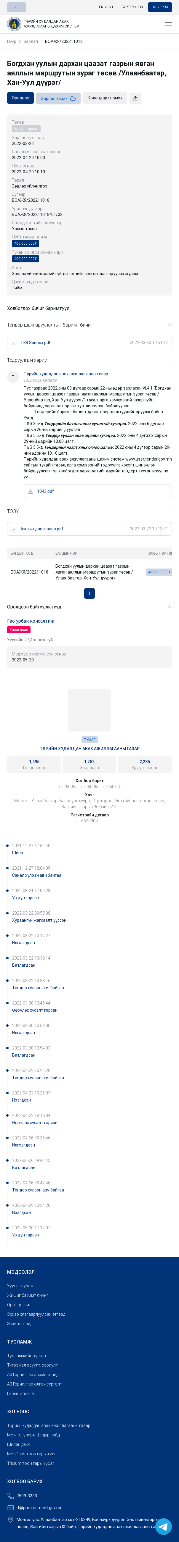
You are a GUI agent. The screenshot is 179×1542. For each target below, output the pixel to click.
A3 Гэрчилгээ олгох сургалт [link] (34, 1384)
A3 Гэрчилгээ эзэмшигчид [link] (32, 1374)
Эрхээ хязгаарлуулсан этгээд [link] (36, 1314)
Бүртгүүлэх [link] (132, 7)
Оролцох (20, 98)
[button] (16, 7)
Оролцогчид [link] (19, 1304)
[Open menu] (168, 23)
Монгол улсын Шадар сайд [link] (33, 1435)
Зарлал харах (58, 98)
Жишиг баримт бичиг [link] (27, 1295)
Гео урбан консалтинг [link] (31, 621)
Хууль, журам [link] (20, 1285)
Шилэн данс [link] (19, 1444)
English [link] (106, 7)
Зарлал (30, 41)
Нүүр (11, 41)
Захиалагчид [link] (19, 1323)
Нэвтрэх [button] (160, 7)
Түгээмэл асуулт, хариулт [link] (32, 1365)
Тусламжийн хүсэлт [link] (27, 1355)
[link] (83, 24)
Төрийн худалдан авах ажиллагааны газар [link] (90, 748)
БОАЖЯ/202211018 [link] (64, 41)
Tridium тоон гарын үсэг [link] (30, 1463)
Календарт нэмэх (105, 98)
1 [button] (89, 593)
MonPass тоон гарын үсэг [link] (32, 1453)
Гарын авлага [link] (20, 1393)
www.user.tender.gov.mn (148, 459)
